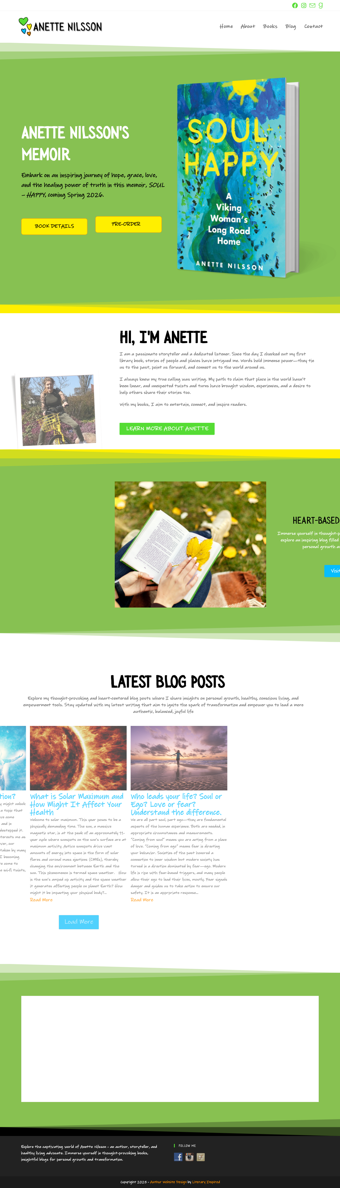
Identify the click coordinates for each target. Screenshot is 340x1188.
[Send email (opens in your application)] (312, 6)
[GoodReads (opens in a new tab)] (320, 6)
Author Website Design (168, 1182)
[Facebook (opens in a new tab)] (295, 6)
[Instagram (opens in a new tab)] (304, 6)
